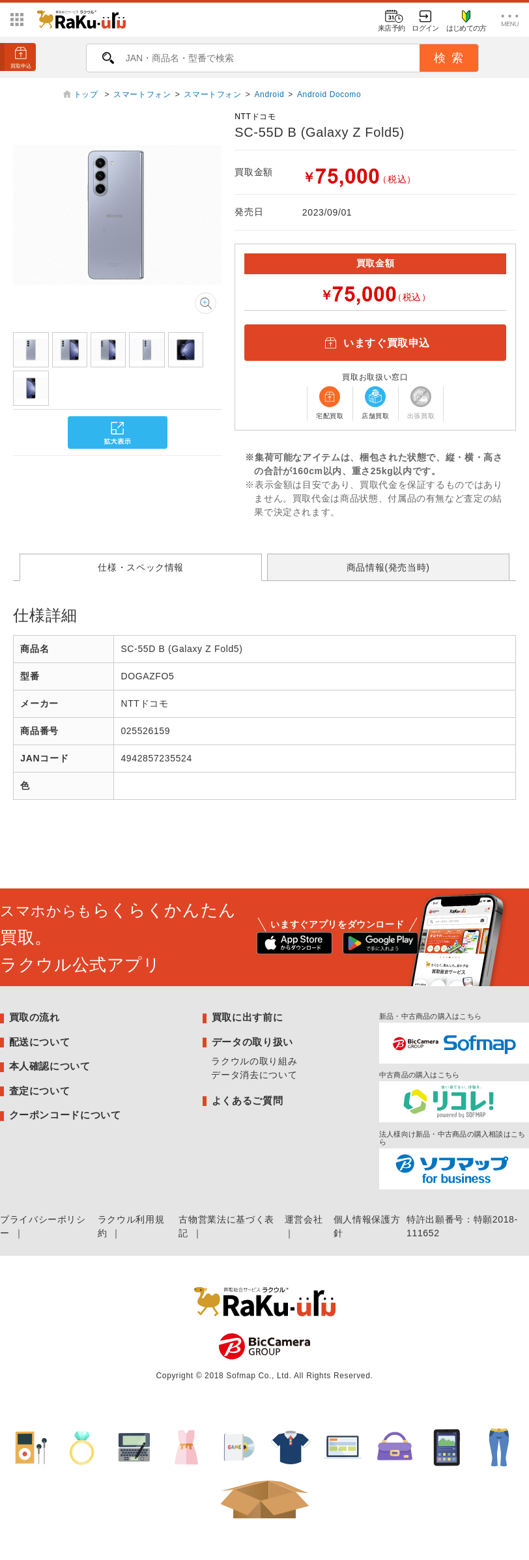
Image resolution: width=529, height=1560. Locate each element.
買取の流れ (34, 1017)
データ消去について (254, 1075)
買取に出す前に (247, 1017)
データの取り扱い (252, 1041)
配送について (39, 1041)
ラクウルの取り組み (254, 1061)
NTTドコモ (255, 116)
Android (269, 94)
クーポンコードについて (65, 1114)
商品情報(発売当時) (388, 567)
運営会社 (304, 1219)
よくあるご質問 (247, 1100)
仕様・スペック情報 (141, 567)
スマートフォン (142, 94)
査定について (39, 1090)
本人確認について (50, 1065)
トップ (87, 94)
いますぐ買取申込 (375, 342)
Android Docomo (329, 94)
